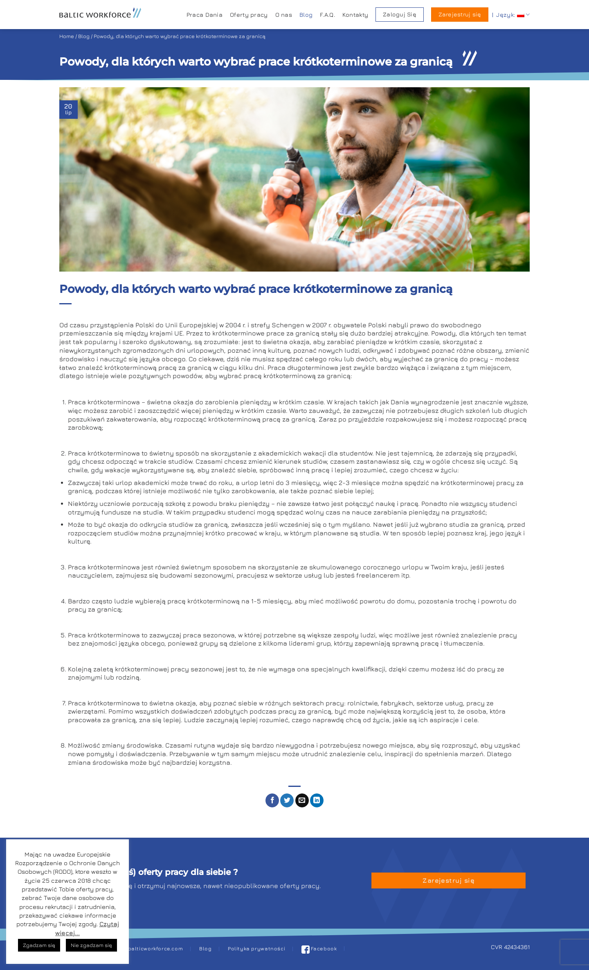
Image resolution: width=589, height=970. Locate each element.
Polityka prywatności (256, 948)
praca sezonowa (209, 635)
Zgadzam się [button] (39, 945)
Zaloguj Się (399, 14)
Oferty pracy (249, 14)
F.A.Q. (327, 14)
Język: (513, 14)
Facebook (319, 948)
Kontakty (355, 14)
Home (66, 36)
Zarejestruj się (459, 14)
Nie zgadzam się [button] (91, 945)
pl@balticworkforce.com (151, 948)
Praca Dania (205, 14)
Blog (305, 14)
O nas (283, 14)
